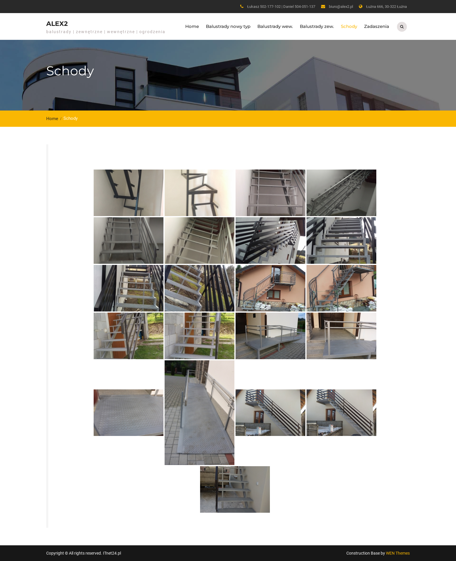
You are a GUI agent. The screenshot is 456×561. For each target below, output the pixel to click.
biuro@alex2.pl (341, 6)
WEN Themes (398, 553)
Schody (349, 26)
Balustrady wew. (275, 26)
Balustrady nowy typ (228, 26)
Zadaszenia (376, 26)
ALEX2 (57, 24)
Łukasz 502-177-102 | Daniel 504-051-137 (281, 6)
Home (192, 26)
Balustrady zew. (317, 26)
